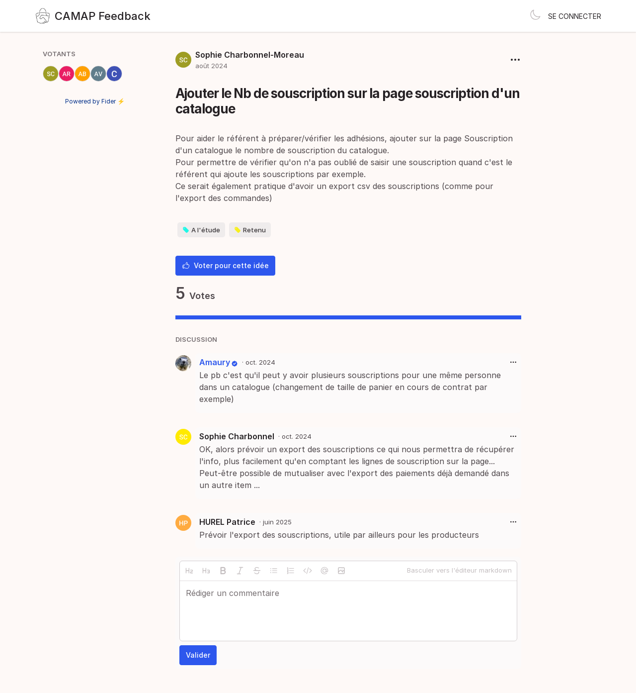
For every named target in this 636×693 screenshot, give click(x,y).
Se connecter (574, 16)
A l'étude (201, 229)
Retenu (250, 229)
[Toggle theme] (535, 15)
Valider (198, 655)
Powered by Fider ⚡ (95, 101)
